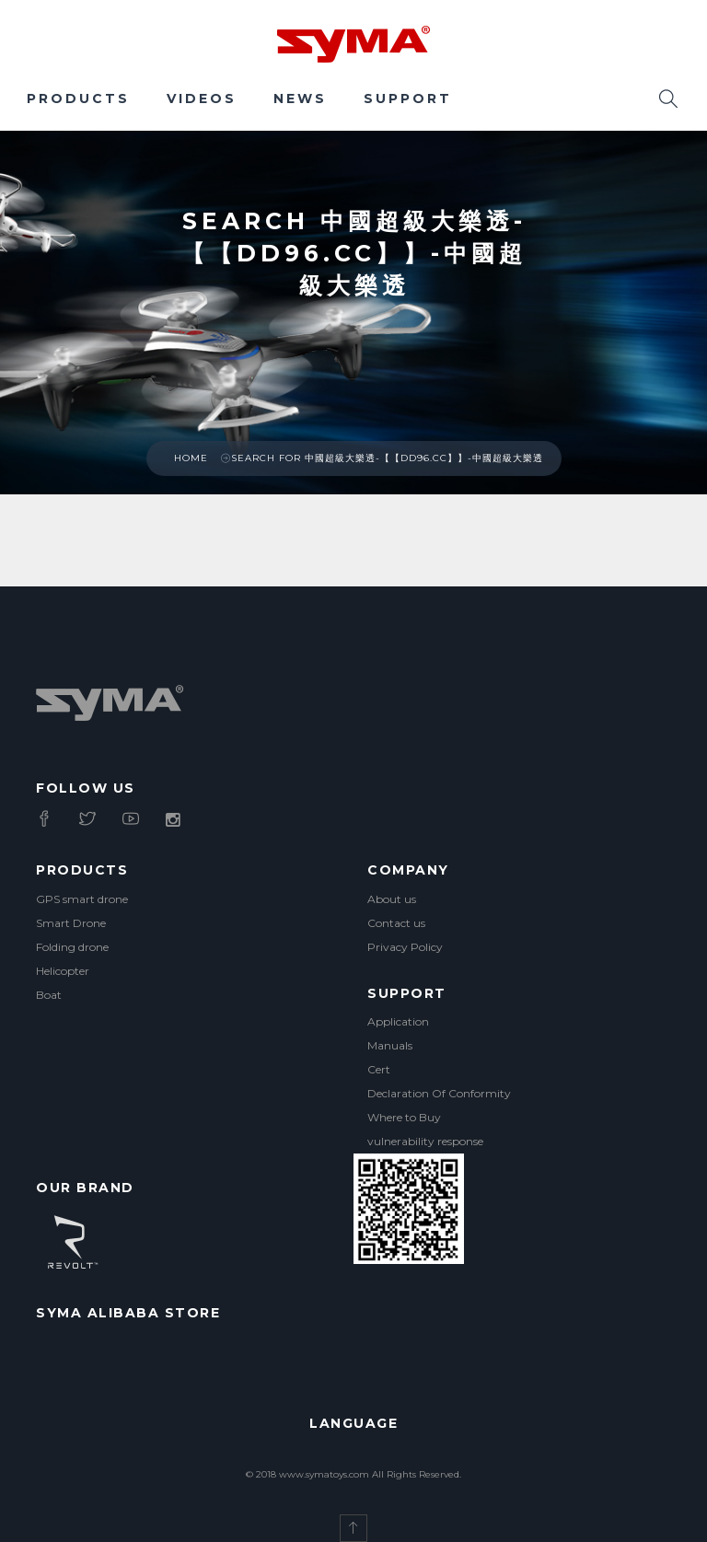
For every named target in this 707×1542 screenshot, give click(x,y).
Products (78, 98)
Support (408, 98)
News (300, 98)
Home (191, 458)
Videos (202, 98)
